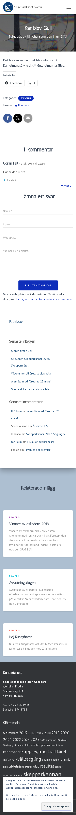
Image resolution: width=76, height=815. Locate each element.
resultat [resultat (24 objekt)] (47, 766)
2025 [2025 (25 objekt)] (35, 739)
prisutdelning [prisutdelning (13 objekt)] (13, 766)
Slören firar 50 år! (22, 351)
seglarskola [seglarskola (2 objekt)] (8, 775)
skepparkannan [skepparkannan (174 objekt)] (42, 774)
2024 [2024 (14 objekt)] (26, 739)
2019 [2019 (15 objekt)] (55, 732)
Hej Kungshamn (20, 637)
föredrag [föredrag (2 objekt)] (7, 745)
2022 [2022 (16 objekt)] (17, 739)
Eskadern (26, 98)
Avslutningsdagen (22, 583)
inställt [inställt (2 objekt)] (54, 745)
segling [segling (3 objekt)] (18, 775)
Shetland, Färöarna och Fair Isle (30, 389)
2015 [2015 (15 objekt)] (23, 732)
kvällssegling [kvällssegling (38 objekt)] (28, 759)
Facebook (16, 321)
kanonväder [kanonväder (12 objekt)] (11, 751)
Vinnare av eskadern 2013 (29, 524)
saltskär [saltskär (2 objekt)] (58, 766)
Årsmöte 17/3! (41, 426)
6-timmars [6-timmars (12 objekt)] (10, 733)
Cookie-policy (17, 798)
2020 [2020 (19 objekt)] (64, 732)
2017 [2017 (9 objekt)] (39, 733)
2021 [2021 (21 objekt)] (7, 739)
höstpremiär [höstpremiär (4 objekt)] (43, 745)
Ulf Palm (16, 411)
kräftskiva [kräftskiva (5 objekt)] (8, 759)
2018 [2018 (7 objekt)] (47, 733)
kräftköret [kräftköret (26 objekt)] (57, 751)
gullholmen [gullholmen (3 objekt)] (18, 745)
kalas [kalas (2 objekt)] (60, 745)
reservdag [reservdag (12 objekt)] (32, 766)
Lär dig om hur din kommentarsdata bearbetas (44, 299)
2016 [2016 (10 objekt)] (31, 733)
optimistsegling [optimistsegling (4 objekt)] (51, 759)
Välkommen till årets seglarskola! (31, 373)
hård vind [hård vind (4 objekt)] (30, 745)
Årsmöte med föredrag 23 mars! (31, 381)
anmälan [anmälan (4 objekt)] (51, 740)
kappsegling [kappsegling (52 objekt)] (34, 751)
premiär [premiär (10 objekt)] (66, 759)
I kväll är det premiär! (40, 442)
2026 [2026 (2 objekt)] (42, 740)
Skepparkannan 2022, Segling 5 (45, 434)
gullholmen (22, 105)
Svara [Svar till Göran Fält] (66, 186)
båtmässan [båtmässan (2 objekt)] (62, 740)
